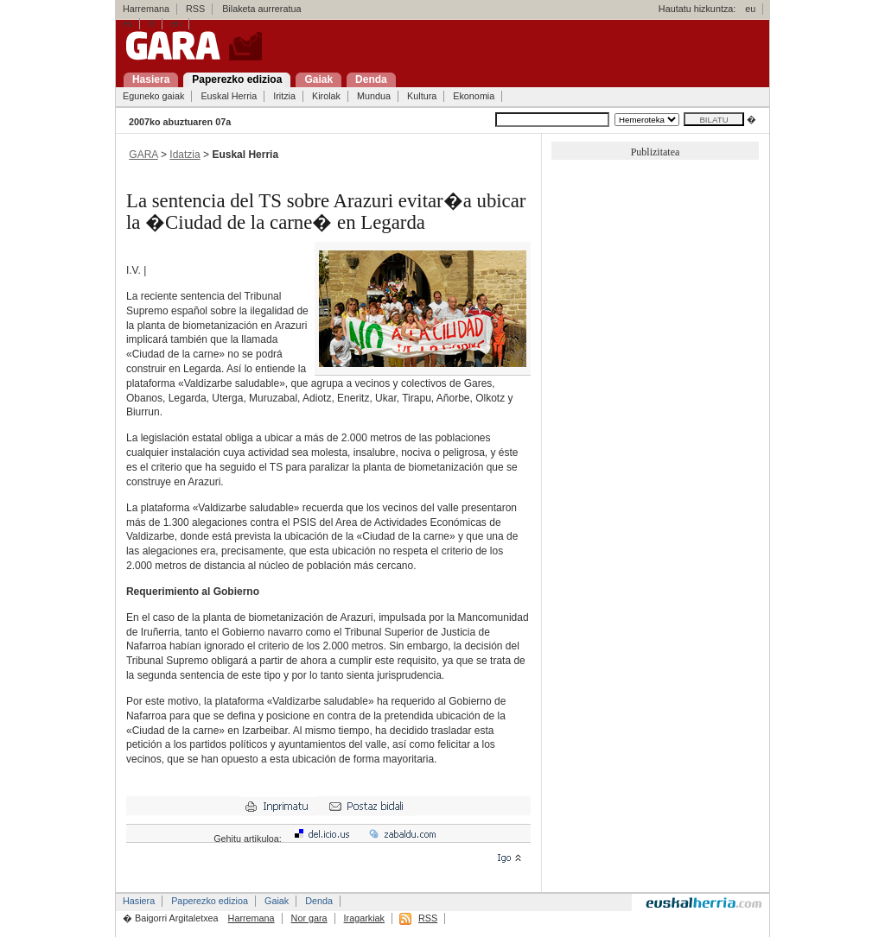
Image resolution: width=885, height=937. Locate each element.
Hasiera (139, 901)
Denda (319, 901)
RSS (195, 8)
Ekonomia (473, 96)
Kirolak (326, 96)
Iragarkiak (364, 918)
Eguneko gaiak (153, 96)
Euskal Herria (229, 96)
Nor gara (309, 918)
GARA (143, 155)
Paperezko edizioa (209, 901)
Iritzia (284, 96)
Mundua (374, 96)
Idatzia (184, 155)
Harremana (146, 8)
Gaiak (276, 901)
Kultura (421, 96)
